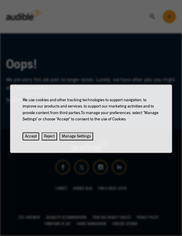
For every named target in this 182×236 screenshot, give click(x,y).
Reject (51, 138)
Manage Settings (77, 138)
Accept (33, 138)
